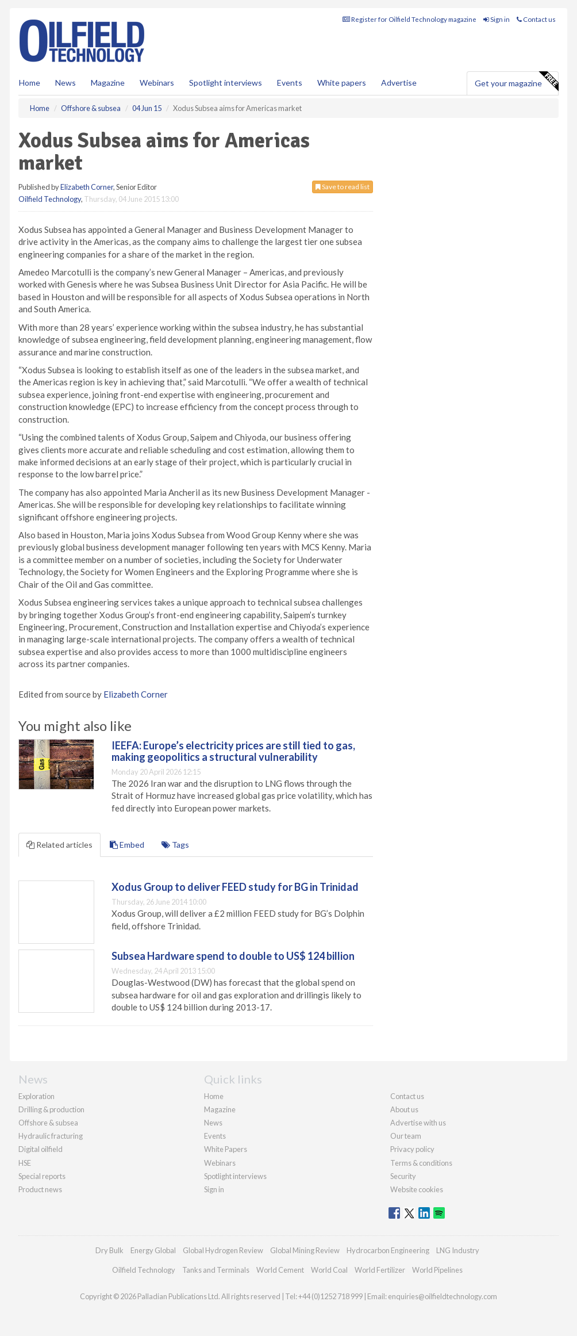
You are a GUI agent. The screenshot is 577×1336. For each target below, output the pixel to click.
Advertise (399, 82)
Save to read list (343, 186)
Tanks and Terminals (215, 1269)
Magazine (108, 82)
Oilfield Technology (49, 199)
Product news (40, 1189)
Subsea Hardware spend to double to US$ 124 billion (233, 956)
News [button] (65, 82)
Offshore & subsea (48, 1122)
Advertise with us (418, 1122)
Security (403, 1176)
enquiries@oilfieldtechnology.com (442, 1296)
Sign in (496, 19)
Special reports (42, 1176)
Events (289, 82)
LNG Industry (457, 1250)
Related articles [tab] (59, 844)
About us (404, 1109)
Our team (405, 1135)
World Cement (280, 1269)
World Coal (329, 1269)
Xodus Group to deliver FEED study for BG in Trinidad (235, 887)
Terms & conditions (421, 1162)
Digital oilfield (40, 1149)
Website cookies (416, 1189)
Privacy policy (412, 1149)
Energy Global (153, 1250)
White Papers (225, 1149)
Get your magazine (516, 81)
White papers (341, 82)
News (213, 1122)
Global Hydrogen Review (223, 1250)
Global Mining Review (305, 1250)
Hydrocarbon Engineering (388, 1250)
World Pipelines (437, 1269)
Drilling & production (51, 1109)
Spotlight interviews (225, 82)
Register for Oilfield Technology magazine (409, 19)
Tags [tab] (175, 844)
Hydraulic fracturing (50, 1135)
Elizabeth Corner (86, 187)
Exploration (36, 1096)
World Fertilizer (380, 1269)
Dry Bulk (109, 1250)
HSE (24, 1162)
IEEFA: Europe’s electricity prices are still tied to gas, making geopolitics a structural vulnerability (233, 751)
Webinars (157, 82)
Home (29, 82)
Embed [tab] (127, 844)
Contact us (536, 19)
